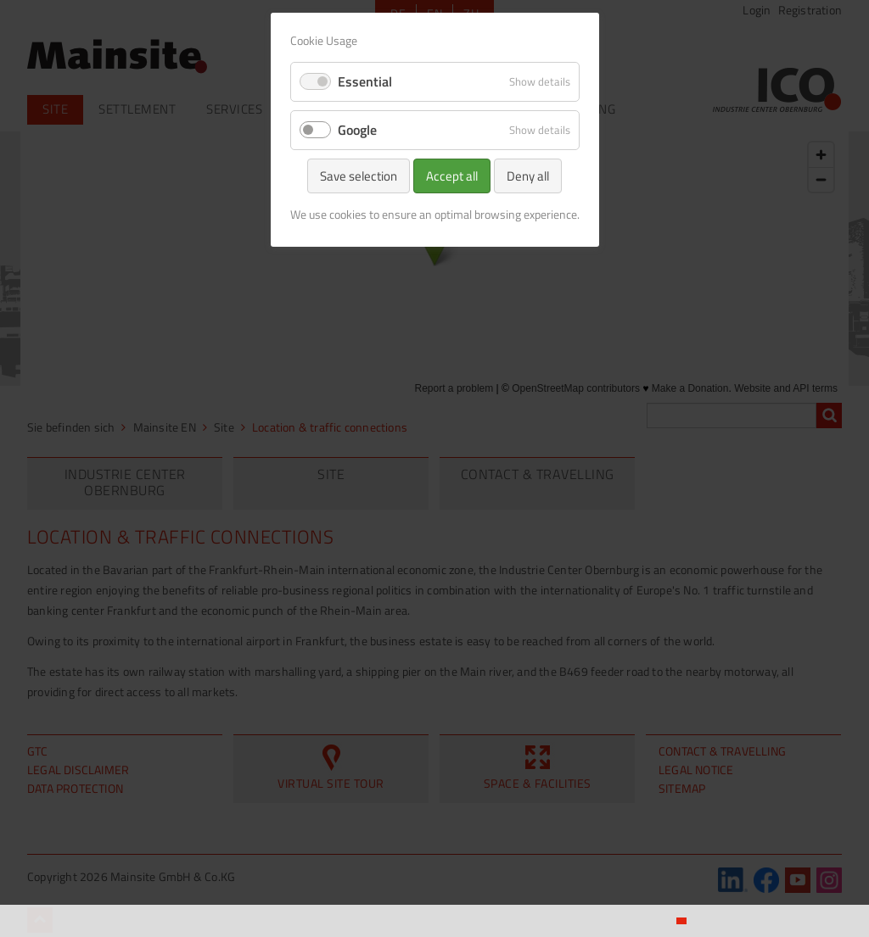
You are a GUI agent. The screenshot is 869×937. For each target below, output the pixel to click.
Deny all (528, 176)
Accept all (452, 176)
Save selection (358, 176)
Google (357, 130)
